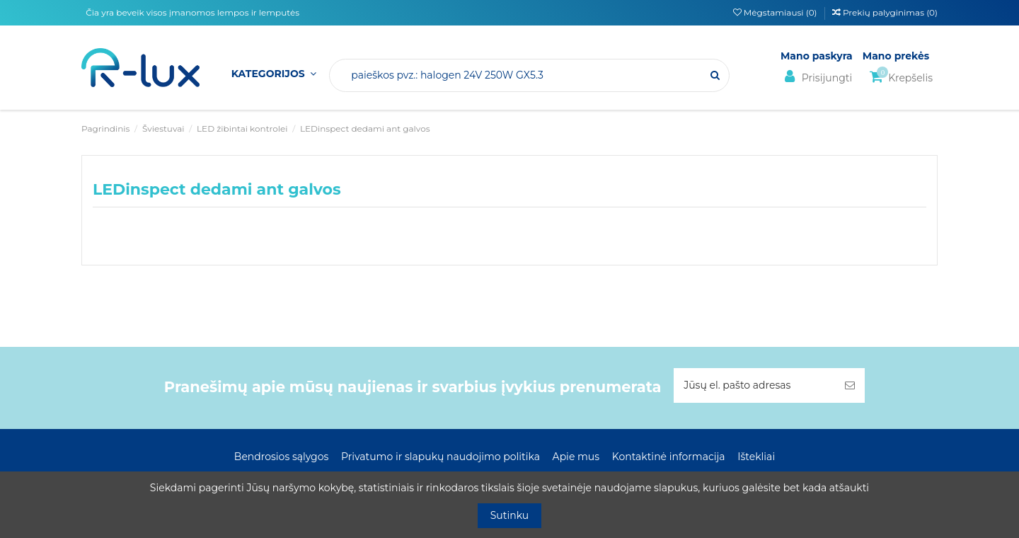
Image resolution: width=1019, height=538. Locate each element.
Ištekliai (756, 456)
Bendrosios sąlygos (281, 456)
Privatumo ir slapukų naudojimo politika (440, 456)
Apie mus (576, 456)
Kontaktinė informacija (668, 456)
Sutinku (509, 515)
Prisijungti (816, 76)
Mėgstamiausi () (776, 12)
